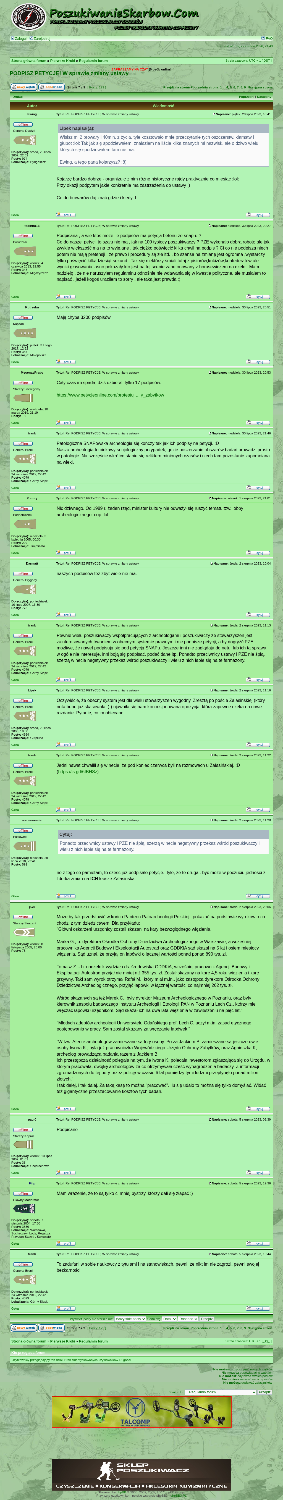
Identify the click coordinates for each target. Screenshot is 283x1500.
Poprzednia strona (204, 87)
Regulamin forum (93, 61)
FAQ (267, 39)
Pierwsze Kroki (62, 61)
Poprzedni (247, 96)
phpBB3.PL (179, 1495)
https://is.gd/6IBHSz (77, 771)
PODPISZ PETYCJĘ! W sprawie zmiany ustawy (69, 73)
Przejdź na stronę (176, 87)
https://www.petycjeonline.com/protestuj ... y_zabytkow (110, 394)
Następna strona (260, 87)
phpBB (121, 1492)
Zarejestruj (40, 39)
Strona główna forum (28, 61)
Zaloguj (19, 39)
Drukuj (17, 96)
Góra (15, 215)
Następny (264, 96)
